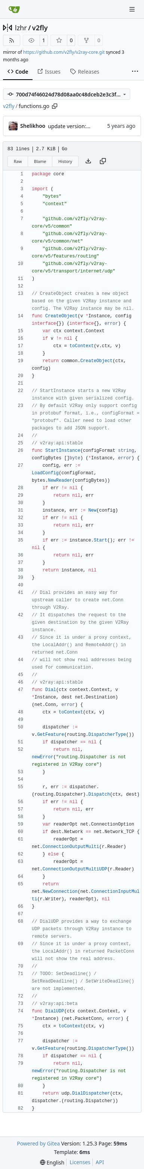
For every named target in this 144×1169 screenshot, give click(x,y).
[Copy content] (103, 161)
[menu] (52, 1162)
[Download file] (88, 161)
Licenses (80, 1162)
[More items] (135, 72)
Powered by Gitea (38, 1143)
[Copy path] (54, 106)
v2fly (40, 27)
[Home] (14, 9)
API (100, 1162)
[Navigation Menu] (132, 9)
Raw (18, 161)
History (65, 161)
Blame (40, 161)
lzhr (21, 27)
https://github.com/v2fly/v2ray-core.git (64, 52)
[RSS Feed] (11, 40)
